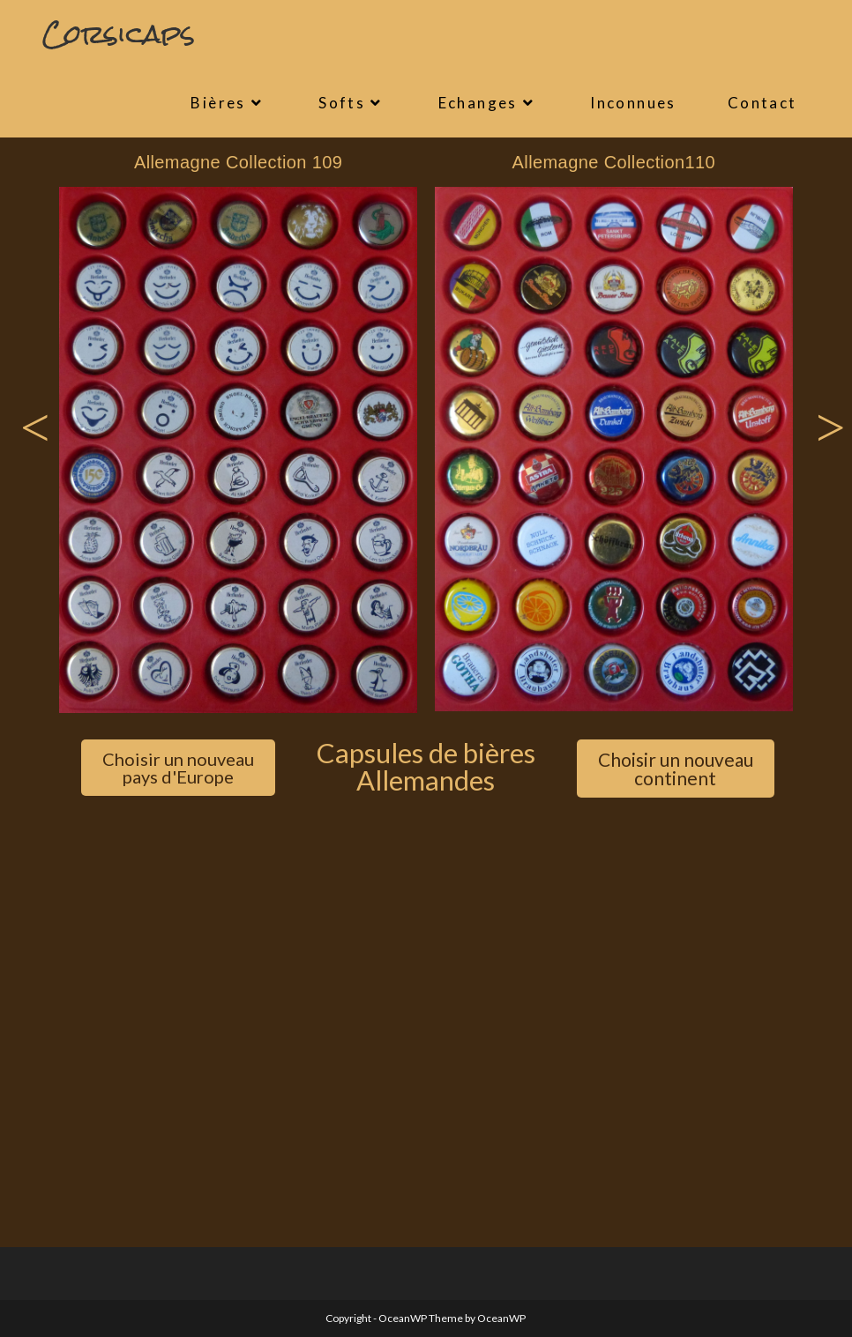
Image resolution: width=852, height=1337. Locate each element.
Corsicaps (118, 34)
